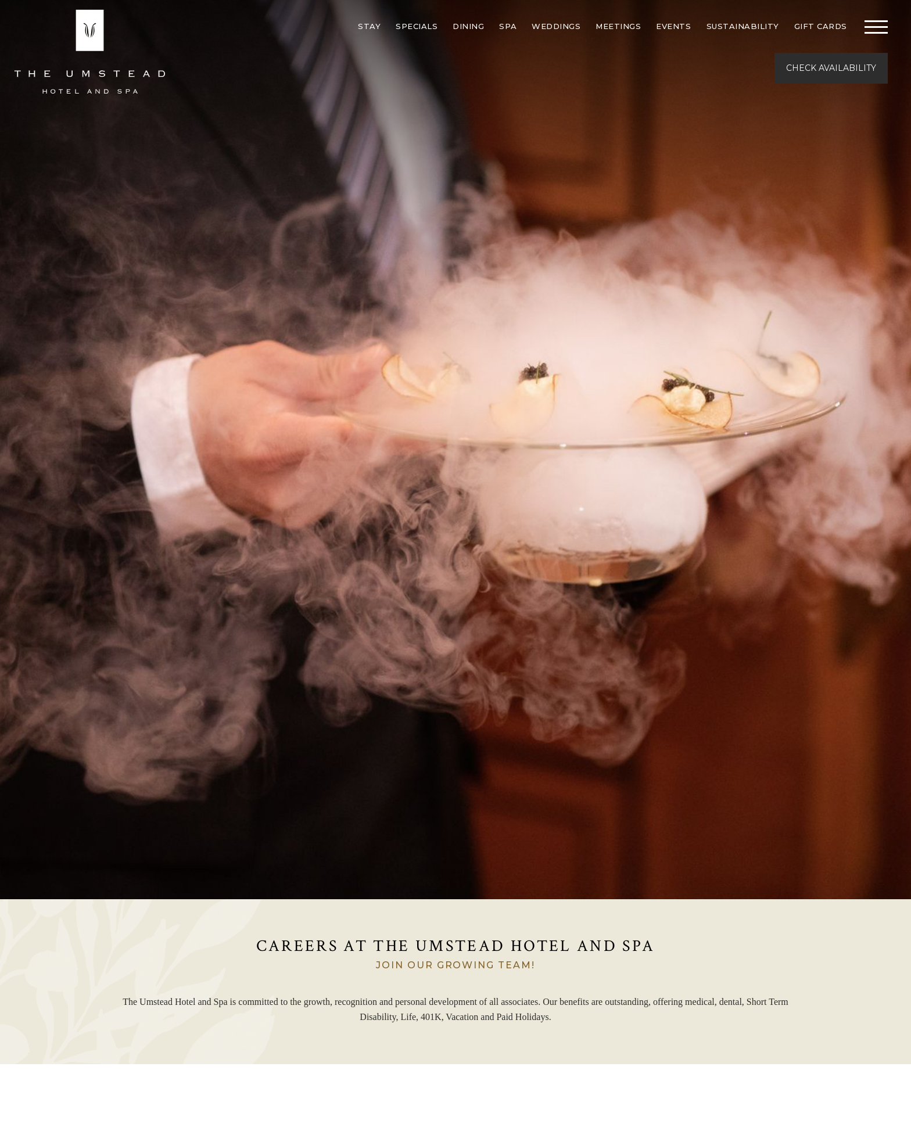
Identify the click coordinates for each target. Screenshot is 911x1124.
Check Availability (831, 68)
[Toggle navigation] (876, 26)
